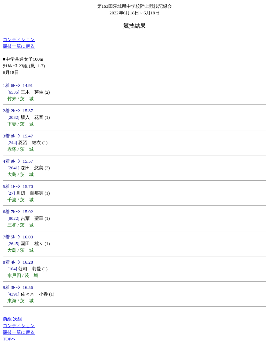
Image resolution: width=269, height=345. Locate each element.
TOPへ (9, 338)
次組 (17, 319)
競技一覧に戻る (19, 46)
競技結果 (134, 26)
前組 (7, 319)
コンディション (19, 39)
